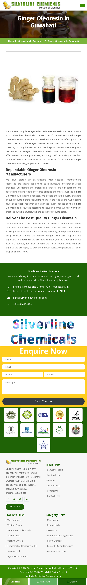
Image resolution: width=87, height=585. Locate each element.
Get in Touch (43, 401)
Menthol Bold (13, 535)
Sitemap (50, 480)
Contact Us (52, 490)
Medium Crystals (14, 540)
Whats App (43, 581)
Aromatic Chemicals (56, 551)
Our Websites (53, 496)
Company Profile (54, 469)
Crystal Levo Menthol (16, 556)
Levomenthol (13, 551)
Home (12, 41)
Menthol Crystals (14, 525)
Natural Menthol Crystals (18, 530)
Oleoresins (51, 530)
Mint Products (13, 520)
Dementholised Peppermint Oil (21, 546)
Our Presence (53, 485)
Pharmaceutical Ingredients (59, 535)
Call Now (15, 581)
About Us (15, 506)
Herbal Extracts (54, 540)
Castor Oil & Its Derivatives (59, 546)
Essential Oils (53, 525)
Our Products (53, 475)
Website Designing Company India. (43, 575)
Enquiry (72, 581)
